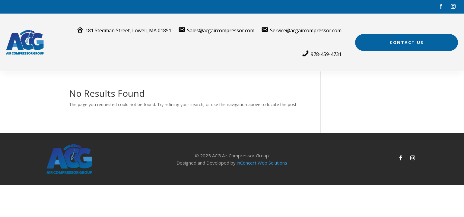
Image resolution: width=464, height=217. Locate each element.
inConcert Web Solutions (262, 163)
